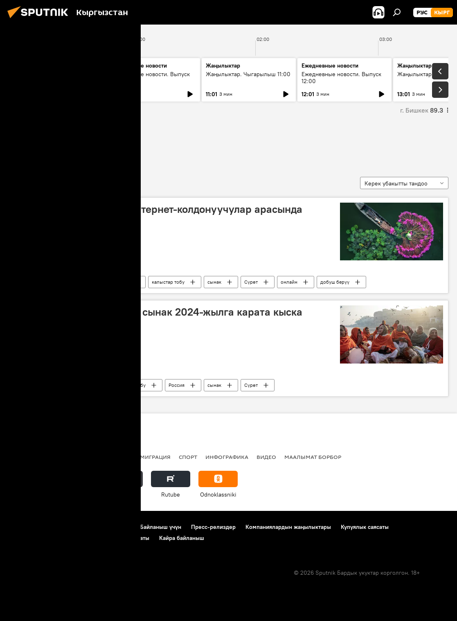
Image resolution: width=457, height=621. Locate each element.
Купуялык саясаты (365, 527)
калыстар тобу (168, 282)
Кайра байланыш (181, 538)
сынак (214, 282)
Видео (266, 457)
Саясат (63, 457)
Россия (63, 282)
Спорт (188, 457)
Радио (91, 457)
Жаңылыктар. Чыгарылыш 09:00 (49, 77)
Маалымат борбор (312, 457)
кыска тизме (37, 143)
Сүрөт (251, 282)
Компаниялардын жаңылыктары (288, 527)
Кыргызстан (27, 457)
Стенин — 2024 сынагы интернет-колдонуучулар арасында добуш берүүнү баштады (158, 215)
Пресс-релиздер (213, 527)
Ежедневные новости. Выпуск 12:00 (341, 77)
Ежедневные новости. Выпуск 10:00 (150, 77)
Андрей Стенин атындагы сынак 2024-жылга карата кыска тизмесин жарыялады (158, 318)
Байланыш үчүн (160, 527)
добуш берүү (334, 282)
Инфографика (226, 457)
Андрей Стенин (111, 282)
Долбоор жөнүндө (33, 527)
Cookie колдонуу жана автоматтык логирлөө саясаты (79, 538)
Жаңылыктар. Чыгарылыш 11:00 (248, 74)
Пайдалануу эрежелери (98, 527)
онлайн (289, 282)
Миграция (155, 457)
